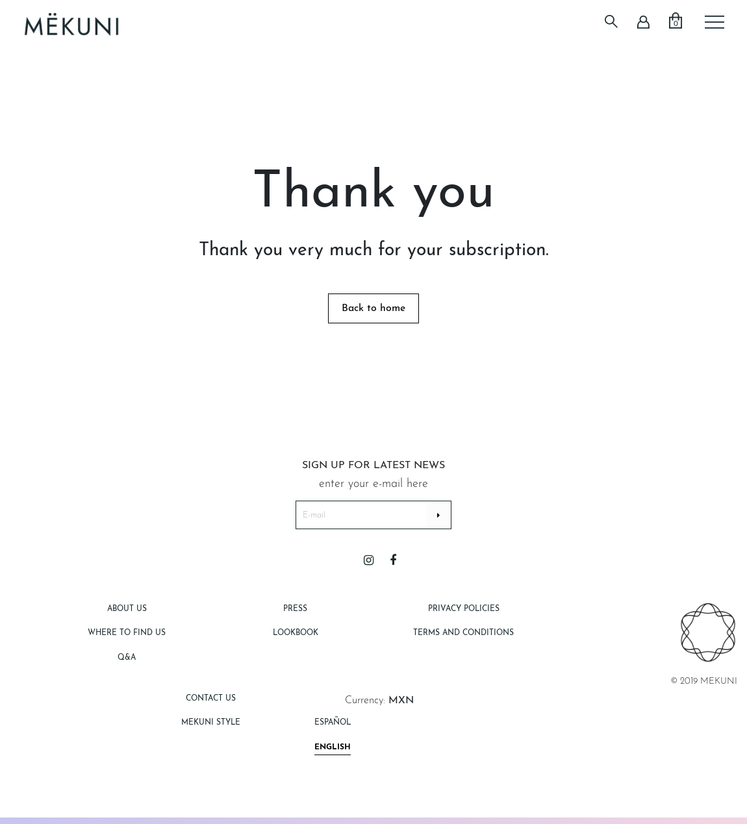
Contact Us (211, 699)
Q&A (127, 658)
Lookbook (295, 633)
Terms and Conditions (463, 633)
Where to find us (127, 633)
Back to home (373, 308)
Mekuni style (210, 723)
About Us (127, 609)
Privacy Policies (464, 609)
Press (295, 609)
